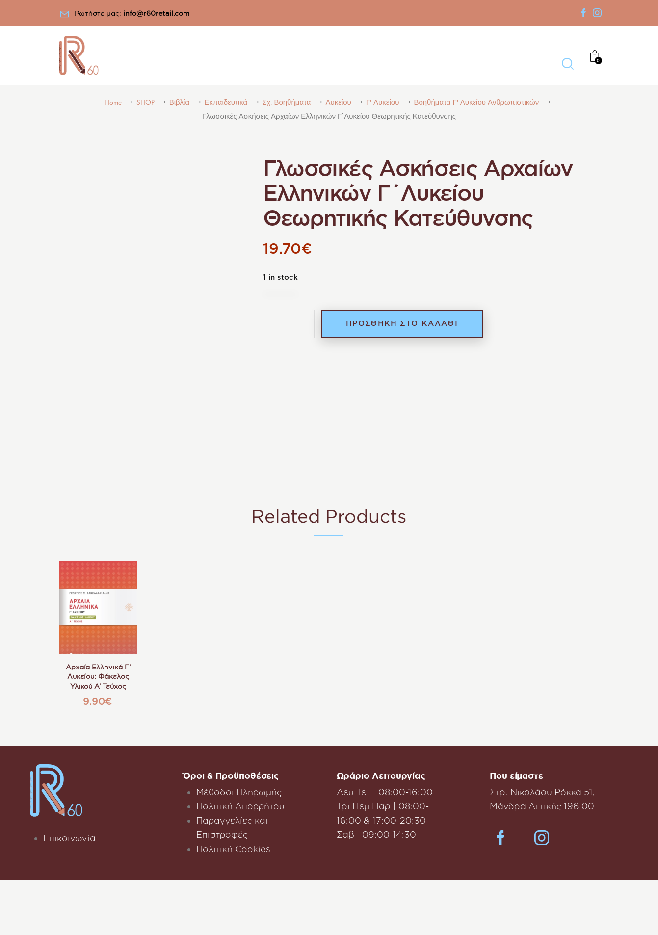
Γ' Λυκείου (382, 102)
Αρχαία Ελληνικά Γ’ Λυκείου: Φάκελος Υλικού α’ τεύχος (98, 676)
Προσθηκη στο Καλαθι (405, 324)
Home (113, 102)
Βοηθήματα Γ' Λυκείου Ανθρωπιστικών (476, 102)
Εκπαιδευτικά (225, 102)
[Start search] (567, 64)
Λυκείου (338, 102)
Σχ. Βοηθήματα (286, 102)
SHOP (145, 102)
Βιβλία (179, 102)
